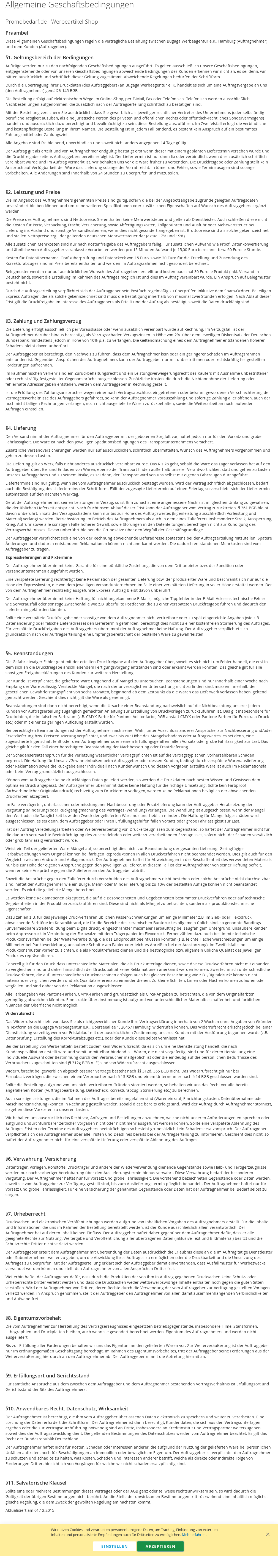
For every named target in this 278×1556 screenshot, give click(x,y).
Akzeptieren (160, 1546)
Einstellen (114, 1546)
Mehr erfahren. (194, 1534)
